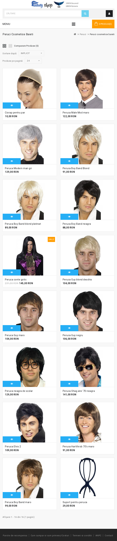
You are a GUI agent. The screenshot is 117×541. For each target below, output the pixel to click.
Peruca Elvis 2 (13, 446)
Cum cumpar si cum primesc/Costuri (50, 535)
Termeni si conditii (82, 535)
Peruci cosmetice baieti (102, 34)
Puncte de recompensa (15, 535)
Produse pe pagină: (13, 61)
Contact (109, 535)
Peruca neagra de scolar (19, 391)
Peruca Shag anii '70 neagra (79, 391)
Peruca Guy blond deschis (77, 279)
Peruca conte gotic (15, 279)
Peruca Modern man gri (18, 168)
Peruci (83, 34)
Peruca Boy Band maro (18, 502)
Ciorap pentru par (15, 112)
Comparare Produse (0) (26, 46)
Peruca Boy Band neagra (77, 223)
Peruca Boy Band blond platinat (23, 223)
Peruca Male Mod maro (76, 112)
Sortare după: (10, 53)
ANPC (98, 535)
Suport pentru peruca (75, 502)
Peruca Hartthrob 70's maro (78, 446)
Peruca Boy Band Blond (76, 168)
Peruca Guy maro (15, 335)
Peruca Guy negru (73, 335)
